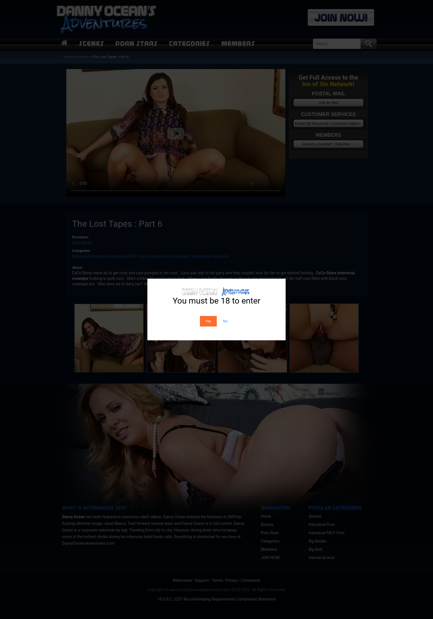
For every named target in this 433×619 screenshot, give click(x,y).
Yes (208, 321)
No (225, 321)
